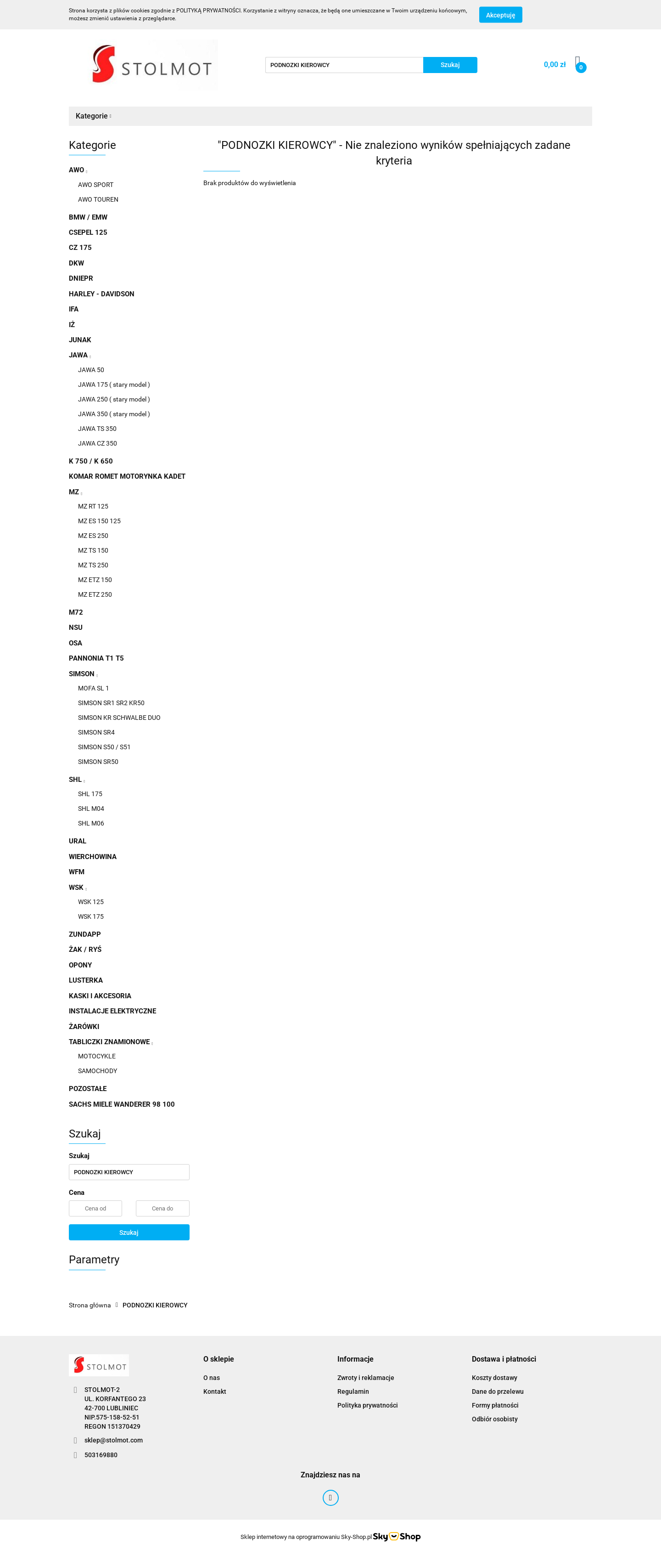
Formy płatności (495, 1405)
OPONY (80, 965)
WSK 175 (91, 916)
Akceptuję (500, 15)
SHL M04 (91, 808)
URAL (77, 841)
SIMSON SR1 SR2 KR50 (111, 703)
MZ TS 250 (93, 565)
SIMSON (83, 674)
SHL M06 (91, 823)
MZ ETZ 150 (95, 579)
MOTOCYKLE (97, 1056)
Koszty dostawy (494, 1377)
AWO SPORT (95, 184)
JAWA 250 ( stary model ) (114, 399)
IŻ (72, 325)
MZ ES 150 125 (99, 521)
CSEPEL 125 (88, 232)
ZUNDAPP (85, 934)
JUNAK (80, 340)
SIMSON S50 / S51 (104, 747)
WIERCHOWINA (93, 857)
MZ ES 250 (93, 535)
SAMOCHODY (97, 1071)
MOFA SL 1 (93, 688)
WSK (78, 887)
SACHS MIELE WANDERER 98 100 (122, 1104)
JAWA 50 (91, 369)
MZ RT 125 (93, 506)
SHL (77, 779)
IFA (73, 309)
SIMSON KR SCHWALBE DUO (119, 717)
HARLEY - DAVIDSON (101, 294)
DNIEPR (81, 278)
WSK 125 (91, 901)
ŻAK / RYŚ (85, 949)
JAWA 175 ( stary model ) (114, 384)
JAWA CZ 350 (97, 443)
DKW (76, 263)
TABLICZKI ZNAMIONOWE (111, 1042)
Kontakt (214, 1391)
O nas (211, 1377)
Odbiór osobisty (495, 1419)
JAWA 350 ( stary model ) (114, 414)
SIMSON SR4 (96, 732)
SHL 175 (90, 793)
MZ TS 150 (93, 550)
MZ (75, 492)
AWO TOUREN (98, 199)
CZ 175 (80, 247)
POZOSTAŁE (87, 1089)
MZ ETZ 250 (95, 594)
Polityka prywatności (367, 1405)
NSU (76, 627)
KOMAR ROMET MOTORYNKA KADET (127, 476)
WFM (76, 872)
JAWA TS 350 (97, 428)
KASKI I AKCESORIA (100, 996)
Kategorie (94, 116)
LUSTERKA (86, 980)
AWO (78, 170)
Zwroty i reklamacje (365, 1377)
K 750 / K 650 (91, 461)
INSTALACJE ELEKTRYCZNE (112, 1011)
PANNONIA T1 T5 (96, 658)
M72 (76, 612)
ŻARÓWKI (84, 1027)
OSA (75, 643)
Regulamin (353, 1391)
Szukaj (129, 1232)
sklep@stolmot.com (113, 1440)
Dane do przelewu (498, 1391)
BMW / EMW (88, 217)
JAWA (80, 355)
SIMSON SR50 (98, 761)
